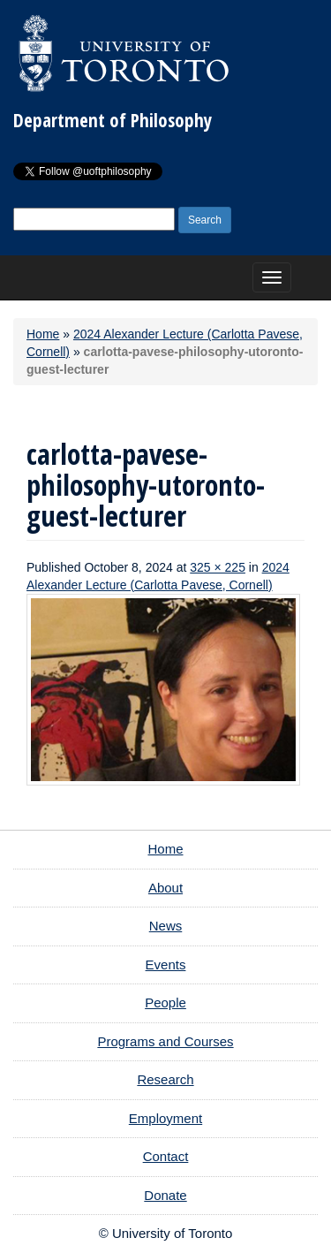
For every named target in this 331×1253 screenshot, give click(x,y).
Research (165, 1079)
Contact (166, 1156)
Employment (165, 1118)
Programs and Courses (165, 1041)
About (165, 887)
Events (166, 964)
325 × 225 (217, 567)
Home (42, 334)
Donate (165, 1195)
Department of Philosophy (112, 120)
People (165, 1002)
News (166, 925)
